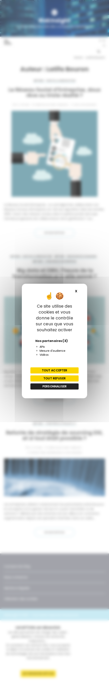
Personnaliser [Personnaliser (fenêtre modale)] (54, 386)
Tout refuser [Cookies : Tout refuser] (54, 378)
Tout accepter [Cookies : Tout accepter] (54, 370)
